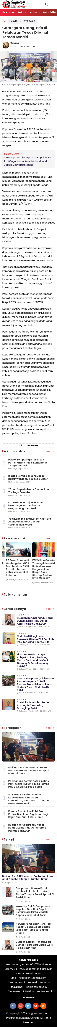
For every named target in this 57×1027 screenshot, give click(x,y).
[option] (15, 562)
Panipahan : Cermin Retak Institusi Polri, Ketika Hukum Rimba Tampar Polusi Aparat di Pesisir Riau (29, 784)
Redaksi (32, 982)
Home (8, 12)
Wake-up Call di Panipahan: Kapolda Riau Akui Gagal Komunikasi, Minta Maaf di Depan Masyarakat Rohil (28, 161)
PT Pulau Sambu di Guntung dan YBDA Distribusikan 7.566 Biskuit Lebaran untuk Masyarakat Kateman (40, 568)
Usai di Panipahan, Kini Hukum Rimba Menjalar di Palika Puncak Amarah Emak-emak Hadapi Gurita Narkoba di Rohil (35, 684)
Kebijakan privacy (36, 987)
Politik (22, 12)
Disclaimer (14, 991)
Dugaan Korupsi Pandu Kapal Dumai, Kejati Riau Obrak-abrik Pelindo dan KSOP (35, 621)
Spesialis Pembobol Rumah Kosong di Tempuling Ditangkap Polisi (33, 705)
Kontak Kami (44, 991)
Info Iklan (28, 991)
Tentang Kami (16, 982)
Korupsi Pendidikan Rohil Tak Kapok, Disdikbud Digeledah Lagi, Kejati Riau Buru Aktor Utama (28, 814)
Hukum (35, 12)
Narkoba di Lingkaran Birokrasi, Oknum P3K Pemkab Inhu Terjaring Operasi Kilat (35, 639)
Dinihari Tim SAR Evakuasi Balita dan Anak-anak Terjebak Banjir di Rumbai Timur (28, 770)
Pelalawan (29, 20)
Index (50, 451)
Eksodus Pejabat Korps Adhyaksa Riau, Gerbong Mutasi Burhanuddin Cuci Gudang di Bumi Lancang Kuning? (32, 660)
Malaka (14, 43)
